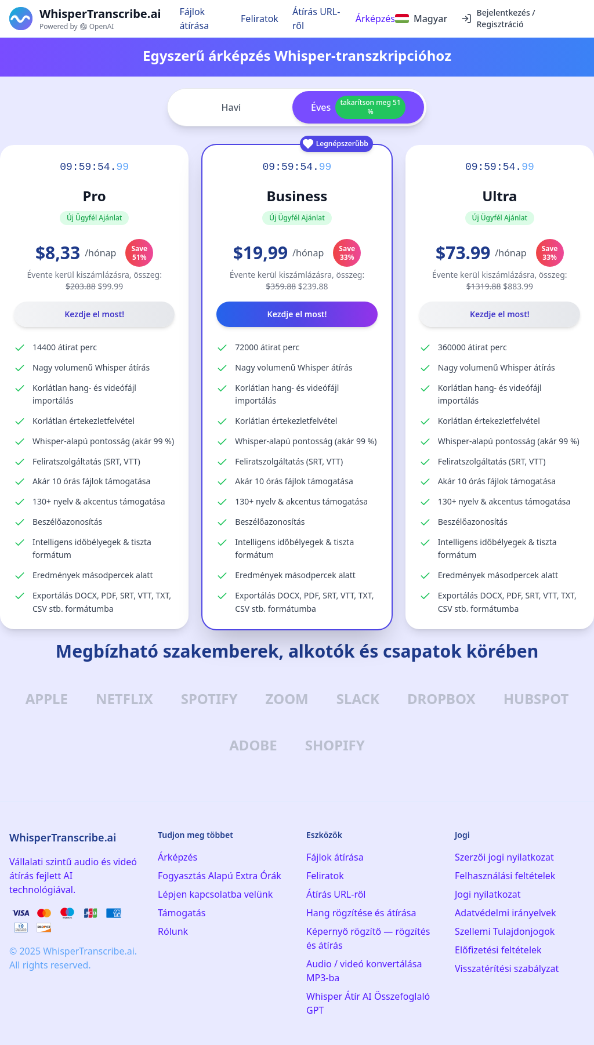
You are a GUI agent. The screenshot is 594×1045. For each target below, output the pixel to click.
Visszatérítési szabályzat (507, 968)
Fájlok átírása (194, 18)
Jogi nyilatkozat (488, 894)
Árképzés (375, 18)
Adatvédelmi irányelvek (505, 912)
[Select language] (421, 19)
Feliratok (259, 18)
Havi (231, 107)
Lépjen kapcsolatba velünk (215, 894)
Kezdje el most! (94, 314)
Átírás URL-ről (316, 18)
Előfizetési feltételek (498, 950)
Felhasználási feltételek (505, 875)
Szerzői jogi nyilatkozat (504, 857)
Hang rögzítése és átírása (361, 912)
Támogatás (181, 912)
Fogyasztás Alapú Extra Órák (219, 875)
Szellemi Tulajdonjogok (505, 931)
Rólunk (173, 931)
